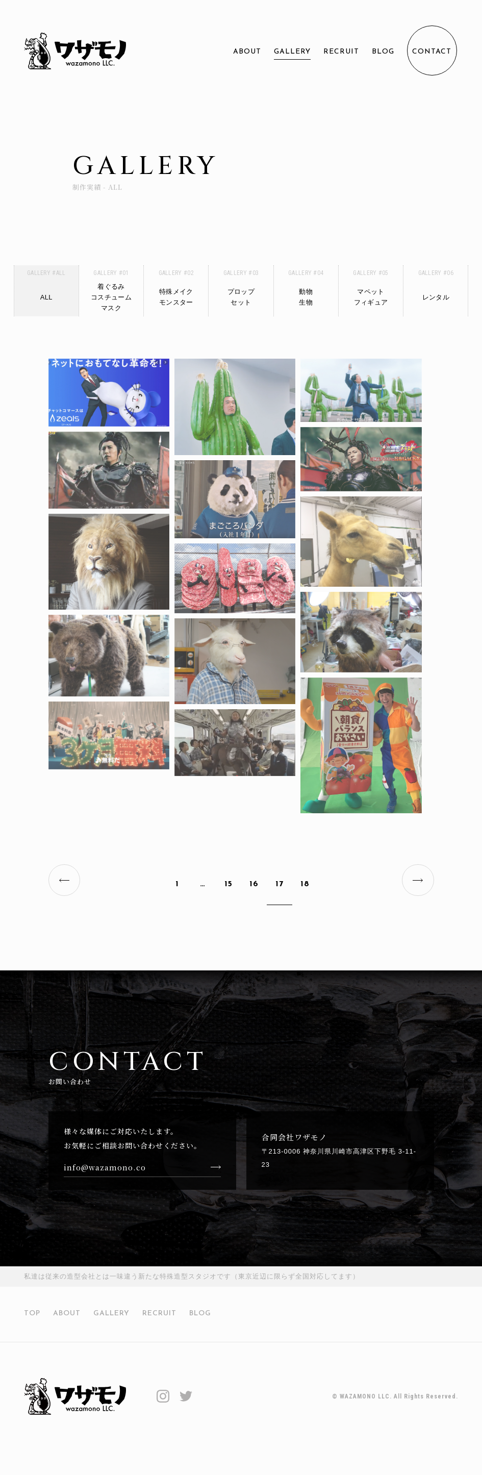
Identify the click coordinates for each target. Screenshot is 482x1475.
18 (305, 877)
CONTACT (431, 52)
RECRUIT (341, 52)
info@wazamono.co (105, 1174)
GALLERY (292, 52)
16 (254, 877)
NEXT (413, 878)
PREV (68, 878)
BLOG (383, 52)
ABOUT (247, 52)
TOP (32, 1321)
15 (228, 877)
